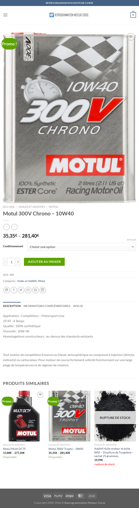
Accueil (9, 206)
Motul (53, 206)
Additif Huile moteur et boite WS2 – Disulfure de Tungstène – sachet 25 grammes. (114, 452)
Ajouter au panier (44, 261)
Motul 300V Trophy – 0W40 (66, 448)
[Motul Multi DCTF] (24, 416)
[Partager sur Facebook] (14, 290)
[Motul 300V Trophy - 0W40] (69, 416)
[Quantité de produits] (12, 262)
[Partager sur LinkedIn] (42, 290)
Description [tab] (12, 306)
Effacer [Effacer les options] (131, 239)
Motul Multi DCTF (14, 448)
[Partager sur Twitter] (21, 290)
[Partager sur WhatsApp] (6, 290)
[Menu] (5, 15)
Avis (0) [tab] (78, 306)
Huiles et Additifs (32, 206)
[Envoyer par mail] (28, 290)
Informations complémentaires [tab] (47, 306)
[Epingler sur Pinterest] (35, 290)
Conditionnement (13, 246)
